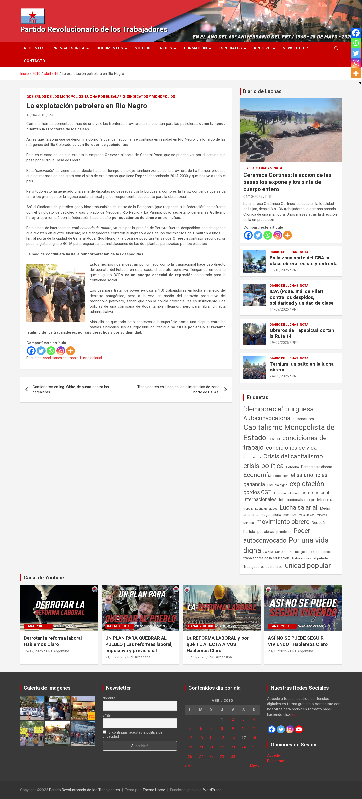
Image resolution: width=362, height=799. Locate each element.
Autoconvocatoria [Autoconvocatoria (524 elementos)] (266, 418)
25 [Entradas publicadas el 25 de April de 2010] (254, 747)
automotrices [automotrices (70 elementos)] (303, 419)
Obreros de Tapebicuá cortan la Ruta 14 (302, 333)
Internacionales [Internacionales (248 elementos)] (260, 499)
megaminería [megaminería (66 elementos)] (271, 515)
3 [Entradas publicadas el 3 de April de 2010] (244, 719)
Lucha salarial (91, 358)
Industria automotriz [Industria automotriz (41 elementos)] (287, 493)
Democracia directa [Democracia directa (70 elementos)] (316, 467)
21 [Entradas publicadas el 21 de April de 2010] (211, 747)
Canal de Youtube (44, 578)
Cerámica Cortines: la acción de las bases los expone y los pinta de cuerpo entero (287, 182)
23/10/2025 (277, 651)
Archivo (262, 48)
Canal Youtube (38, 626)
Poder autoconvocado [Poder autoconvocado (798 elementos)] (276, 535)
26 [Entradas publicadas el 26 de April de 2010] (190, 756)
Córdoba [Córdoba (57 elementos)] (292, 467)
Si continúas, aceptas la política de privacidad (133, 734)
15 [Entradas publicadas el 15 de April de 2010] (222, 738)
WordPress (212, 790)
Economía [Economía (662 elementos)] (257, 474)
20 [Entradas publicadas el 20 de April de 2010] (201, 747)
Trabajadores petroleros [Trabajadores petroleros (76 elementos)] (263, 567)
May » (255, 766)
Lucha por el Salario (105, 97)
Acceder (274, 755)
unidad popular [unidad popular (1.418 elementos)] (308, 565)
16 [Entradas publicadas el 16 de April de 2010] (233, 738)
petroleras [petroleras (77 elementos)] (265, 532)
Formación (195, 48)
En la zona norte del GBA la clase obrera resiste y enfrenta (304, 260)
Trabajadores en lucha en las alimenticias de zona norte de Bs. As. (178, 389)
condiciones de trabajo (61, 358)
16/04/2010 (36, 115)
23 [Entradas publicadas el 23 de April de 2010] (233, 747)
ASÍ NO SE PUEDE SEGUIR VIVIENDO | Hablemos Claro (298, 641)
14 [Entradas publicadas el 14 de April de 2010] (211, 738)
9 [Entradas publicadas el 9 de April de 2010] (233, 728)
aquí (295, 714)
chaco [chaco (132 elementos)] (274, 438)
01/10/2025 (279, 270)
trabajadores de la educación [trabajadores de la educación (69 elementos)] (266, 558)
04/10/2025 (252, 197)
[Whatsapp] (51, 350)
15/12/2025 (33, 651)
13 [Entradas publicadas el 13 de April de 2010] (201, 738)
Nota (278, 168)
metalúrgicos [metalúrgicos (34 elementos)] (306, 515)
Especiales (230, 48)
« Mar (189, 766)
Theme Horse (154, 790)
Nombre (109, 698)
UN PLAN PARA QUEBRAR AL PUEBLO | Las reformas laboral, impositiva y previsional (139, 644)
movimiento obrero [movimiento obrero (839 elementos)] (283, 521)
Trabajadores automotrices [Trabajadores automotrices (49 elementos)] (312, 552)
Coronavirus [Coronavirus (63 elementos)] (252, 457)
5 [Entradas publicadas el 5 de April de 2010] (190, 728)
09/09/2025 (279, 343)
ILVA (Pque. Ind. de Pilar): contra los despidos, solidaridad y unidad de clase (302, 297)
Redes (166, 48)
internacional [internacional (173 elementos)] (316, 492)
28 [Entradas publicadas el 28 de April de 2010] (211, 756)
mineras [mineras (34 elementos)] (322, 515)
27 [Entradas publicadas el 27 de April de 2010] (201, 756)
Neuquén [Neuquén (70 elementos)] (319, 523)
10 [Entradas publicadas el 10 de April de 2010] (244, 728)
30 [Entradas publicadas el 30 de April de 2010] (233, 756)
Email (107, 715)
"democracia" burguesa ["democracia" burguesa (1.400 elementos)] (278, 409)
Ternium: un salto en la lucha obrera (302, 367)
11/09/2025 (279, 309)
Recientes (34, 48)
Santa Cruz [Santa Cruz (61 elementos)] (283, 552)
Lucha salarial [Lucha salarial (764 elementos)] (299, 507)
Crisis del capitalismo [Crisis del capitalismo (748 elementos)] (293, 456)
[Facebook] (31, 350)
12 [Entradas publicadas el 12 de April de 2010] (190, 738)
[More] (70, 350)
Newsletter (295, 48)
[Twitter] (41, 350)
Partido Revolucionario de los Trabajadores (93, 29)
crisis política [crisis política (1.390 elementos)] (263, 465)
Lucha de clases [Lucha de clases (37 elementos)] (266, 508)
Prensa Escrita (68, 48)
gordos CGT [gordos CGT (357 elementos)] (257, 492)
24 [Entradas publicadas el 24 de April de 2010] (244, 747)
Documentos (110, 48)
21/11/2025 (114, 657)
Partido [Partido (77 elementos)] (249, 532)
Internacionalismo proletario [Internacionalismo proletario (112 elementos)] (303, 499)
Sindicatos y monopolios (151, 97)
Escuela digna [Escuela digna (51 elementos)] (277, 485)
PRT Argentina (57, 651)
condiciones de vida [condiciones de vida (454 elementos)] (291, 447)
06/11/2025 (196, 657)
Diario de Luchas (262, 91)
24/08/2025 (279, 376)
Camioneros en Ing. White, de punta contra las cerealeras (71, 389)
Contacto (34, 61)
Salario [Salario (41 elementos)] (268, 552)
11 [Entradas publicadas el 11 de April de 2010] (254, 728)
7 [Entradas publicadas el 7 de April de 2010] (211, 728)
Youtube (144, 48)
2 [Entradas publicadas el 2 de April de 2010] (233, 719)
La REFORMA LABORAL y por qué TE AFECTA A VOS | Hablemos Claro (218, 644)
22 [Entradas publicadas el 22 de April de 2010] (222, 747)
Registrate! (276, 761)
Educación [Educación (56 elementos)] (281, 476)
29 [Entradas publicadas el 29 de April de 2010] (222, 756)
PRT (52, 115)
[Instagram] (60, 350)
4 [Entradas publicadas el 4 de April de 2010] (254, 719)
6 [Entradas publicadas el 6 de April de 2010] (201, 728)
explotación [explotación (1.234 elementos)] (307, 484)
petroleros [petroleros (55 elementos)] (283, 532)
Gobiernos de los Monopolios (54, 97)
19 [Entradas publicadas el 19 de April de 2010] (190, 747)
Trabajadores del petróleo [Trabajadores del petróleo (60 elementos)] (310, 558)
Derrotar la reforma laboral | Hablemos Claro (54, 641)
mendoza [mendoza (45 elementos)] (290, 515)
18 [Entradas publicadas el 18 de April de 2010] (254, 738)
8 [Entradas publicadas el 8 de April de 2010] (222, 728)
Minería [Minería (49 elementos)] (248, 523)
